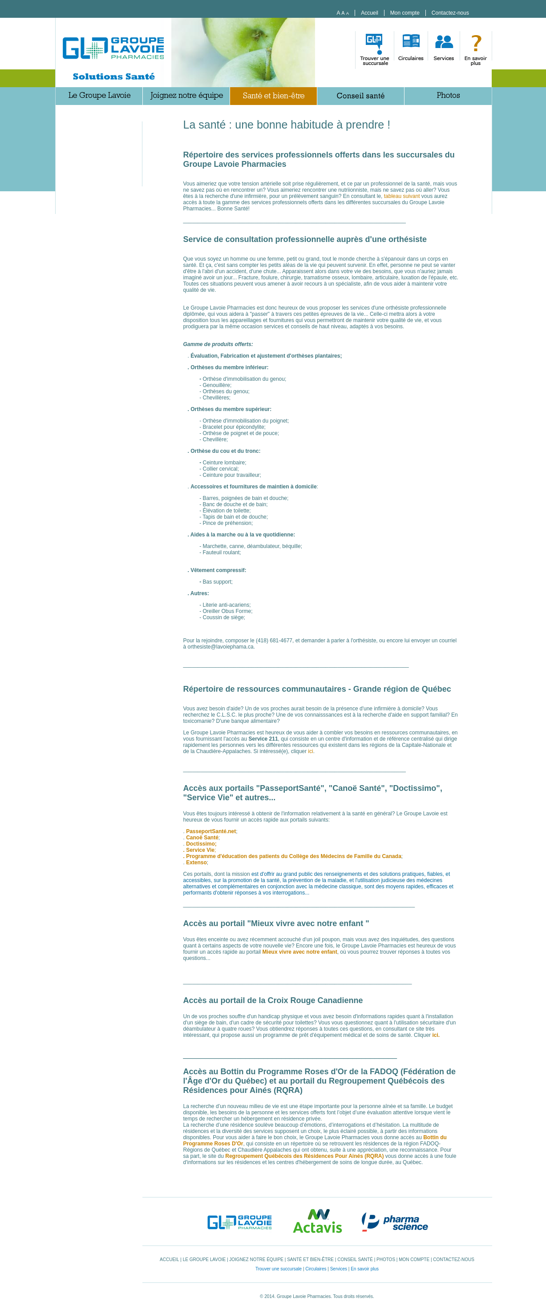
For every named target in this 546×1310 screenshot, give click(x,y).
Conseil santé (355, 1259)
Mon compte (405, 13)
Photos (385, 1259)
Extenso (196, 862)
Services (338, 1268)
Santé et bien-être (310, 1259)
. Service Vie (199, 850)
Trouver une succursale (278, 1268)
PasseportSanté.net (211, 831)
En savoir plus (365, 1268)
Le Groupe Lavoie (204, 1259)
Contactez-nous (450, 13)
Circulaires (315, 1268)
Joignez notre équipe (256, 1259)
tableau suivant (402, 196)
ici (310, 751)
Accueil (369, 13)
